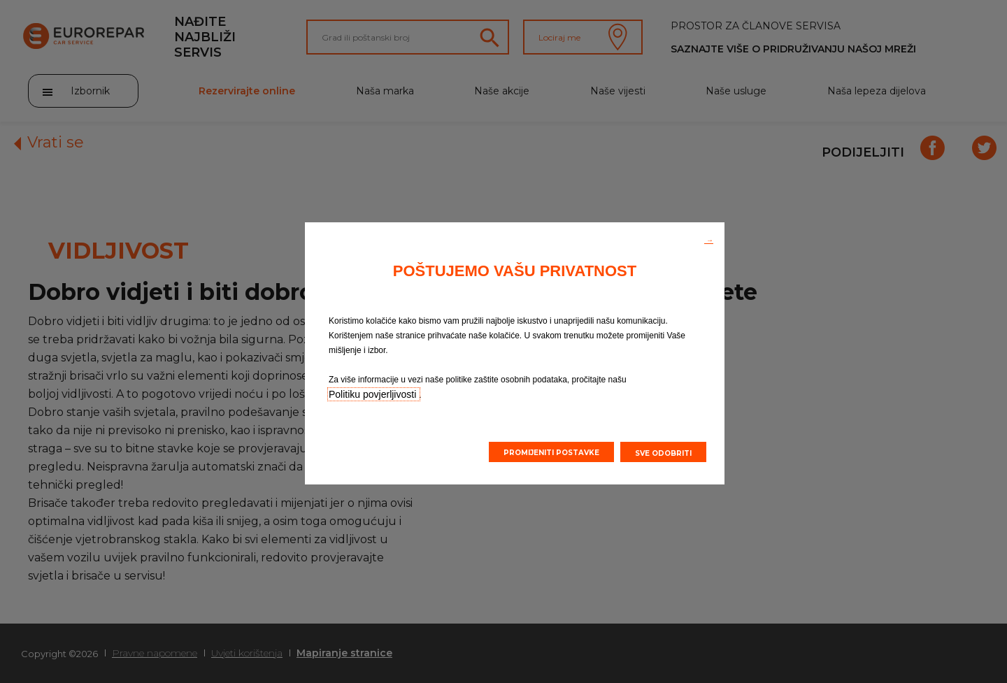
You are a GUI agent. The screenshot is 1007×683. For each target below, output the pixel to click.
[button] (708, 239)
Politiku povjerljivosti (374, 394)
